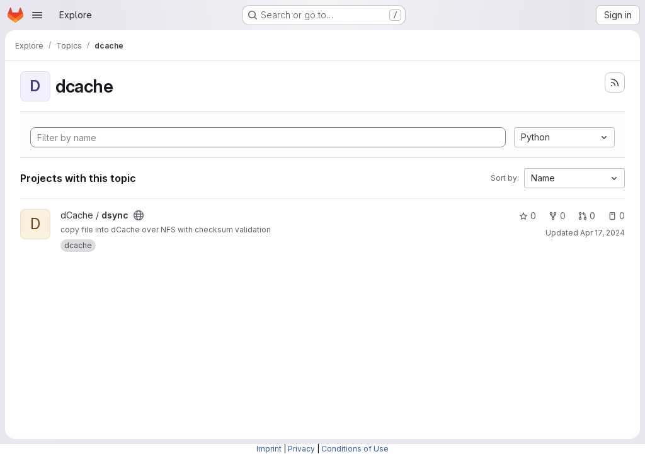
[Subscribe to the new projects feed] (615, 82)
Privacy (301, 448)
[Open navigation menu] (37, 15)
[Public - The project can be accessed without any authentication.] (139, 215)
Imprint (269, 448)
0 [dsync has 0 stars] (527, 215)
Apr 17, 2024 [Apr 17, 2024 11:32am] (602, 232)
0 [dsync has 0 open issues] (616, 215)
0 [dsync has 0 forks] (557, 215)
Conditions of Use (355, 448)
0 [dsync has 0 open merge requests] (586, 215)
